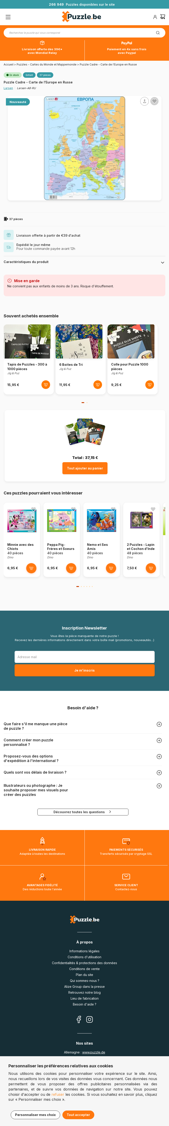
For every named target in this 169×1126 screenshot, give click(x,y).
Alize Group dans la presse (84, 986)
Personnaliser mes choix (35, 1115)
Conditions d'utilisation (84, 957)
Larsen (8, 88)
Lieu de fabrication (85, 998)
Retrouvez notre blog (84, 992)
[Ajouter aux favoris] (154, 101)
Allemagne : (84, 1052)
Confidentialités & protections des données (84, 963)
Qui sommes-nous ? (84, 981)
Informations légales (84, 951)
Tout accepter (78, 1115)
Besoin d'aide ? (84, 1004)
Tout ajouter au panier (85, 468)
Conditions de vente (84, 969)
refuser (57, 1094)
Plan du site (84, 975)
